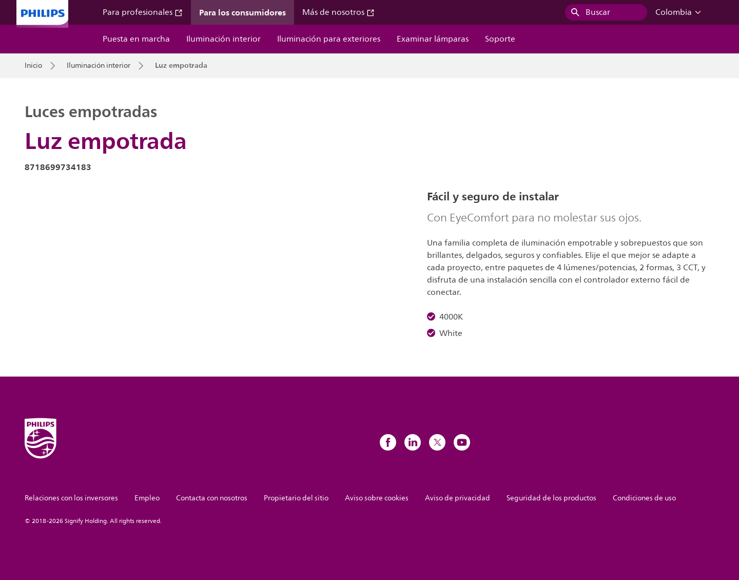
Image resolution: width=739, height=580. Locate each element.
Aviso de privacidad (457, 498)
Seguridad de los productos (551, 498)
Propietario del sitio (296, 498)
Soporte (500, 39)
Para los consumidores (242, 12)
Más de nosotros (338, 12)
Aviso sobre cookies (377, 498)
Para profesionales (143, 12)
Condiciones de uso (644, 498)
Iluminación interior (223, 39)
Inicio (33, 65)
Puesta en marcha (136, 39)
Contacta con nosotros (211, 498)
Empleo (147, 498)
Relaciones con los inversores (71, 498)
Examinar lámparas (433, 39)
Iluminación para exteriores (328, 39)
